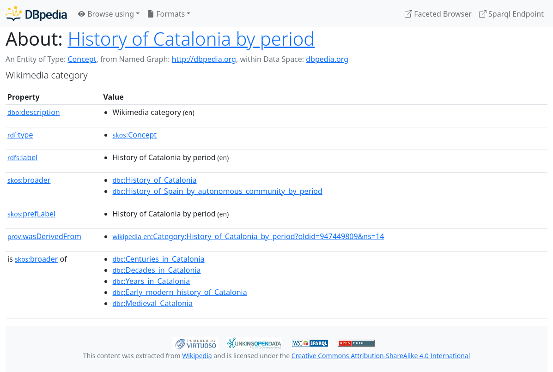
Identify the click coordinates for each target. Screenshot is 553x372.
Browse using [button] (106, 14)
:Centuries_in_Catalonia (159, 259)
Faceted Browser (438, 14)
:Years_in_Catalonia (151, 281)
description (33, 112)
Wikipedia (197, 355)
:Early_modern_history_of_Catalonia (180, 292)
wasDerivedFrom (44, 236)
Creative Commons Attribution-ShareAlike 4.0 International (381, 355)
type (20, 135)
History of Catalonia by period (191, 38)
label (22, 157)
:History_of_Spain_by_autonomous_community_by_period (217, 191)
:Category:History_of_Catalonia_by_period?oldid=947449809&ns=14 (248, 236)
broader (28, 180)
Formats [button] (166, 14)
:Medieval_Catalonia (153, 303)
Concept (81, 59)
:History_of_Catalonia (155, 180)
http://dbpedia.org (204, 59)
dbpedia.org (327, 59)
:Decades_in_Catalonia (157, 270)
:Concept (135, 135)
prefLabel (31, 214)
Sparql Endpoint (511, 14)
